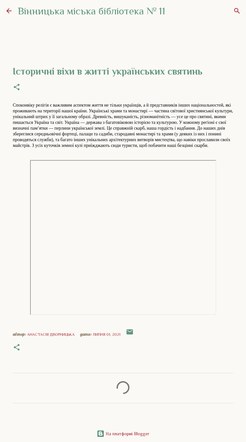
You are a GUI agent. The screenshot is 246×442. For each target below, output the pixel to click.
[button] (16, 87)
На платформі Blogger (123, 433)
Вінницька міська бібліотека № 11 (91, 11)
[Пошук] (237, 11)
